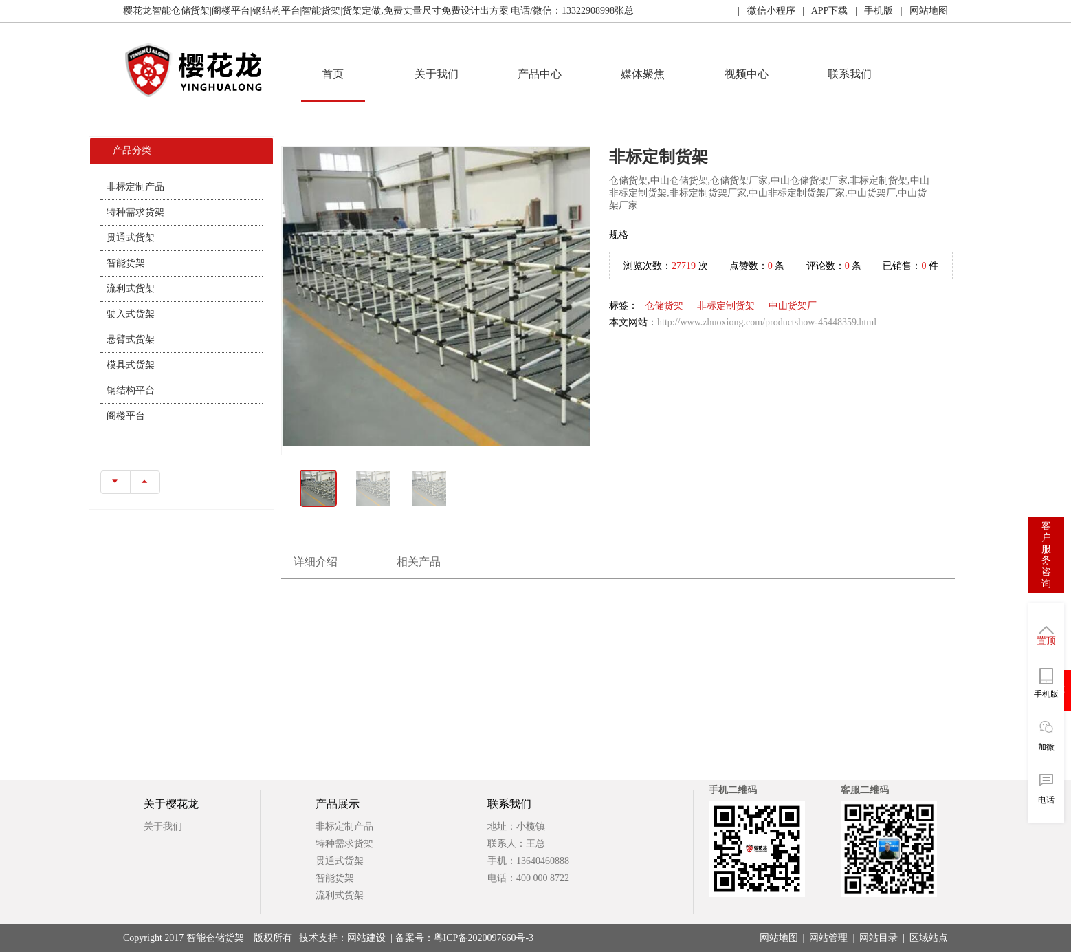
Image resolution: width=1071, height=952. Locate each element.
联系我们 (850, 74)
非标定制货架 (726, 306)
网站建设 (366, 938)
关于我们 (437, 74)
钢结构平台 (131, 390)
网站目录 (878, 938)
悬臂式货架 (131, 339)
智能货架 (126, 263)
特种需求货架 (135, 212)
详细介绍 (316, 561)
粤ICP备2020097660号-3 (483, 938)
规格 (618, 235)
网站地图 (779, 938)
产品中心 (540, 74)
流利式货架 (131, 288)
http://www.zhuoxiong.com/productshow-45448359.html (766, 322)
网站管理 (828, 938)
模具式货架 (131, 365)
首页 (333, 74)
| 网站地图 (920, 11)
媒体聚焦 (643, 74)
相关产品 (419, 561)
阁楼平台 (126, 416)
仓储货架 (664, 306)
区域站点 (928, 938)
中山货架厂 (793, 306)
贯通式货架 (131, 237)
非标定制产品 (135, 187)
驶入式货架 (131, 314)
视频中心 (747, 74)
